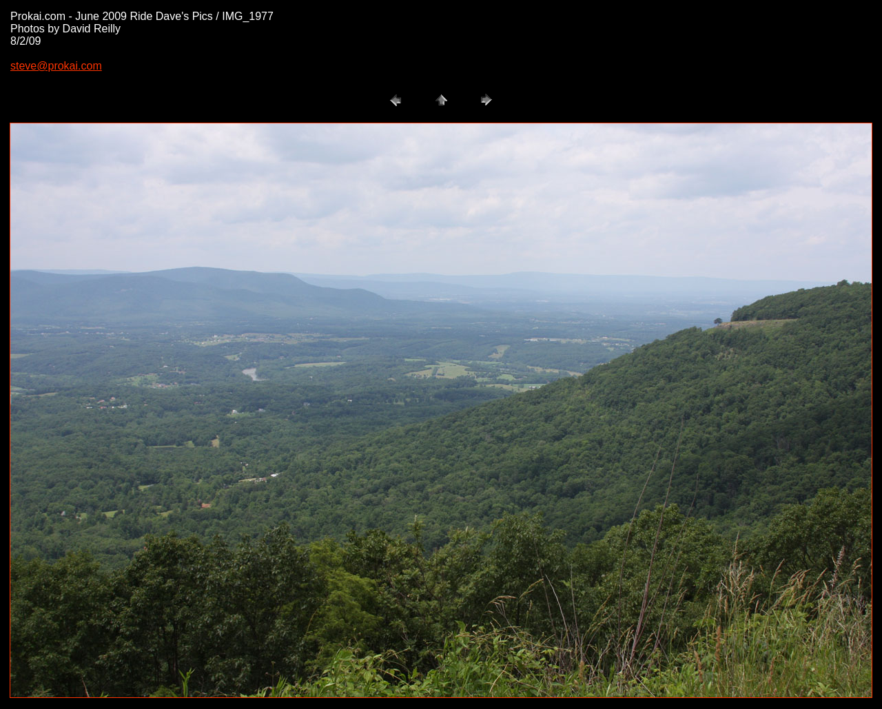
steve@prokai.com (56, 66)
